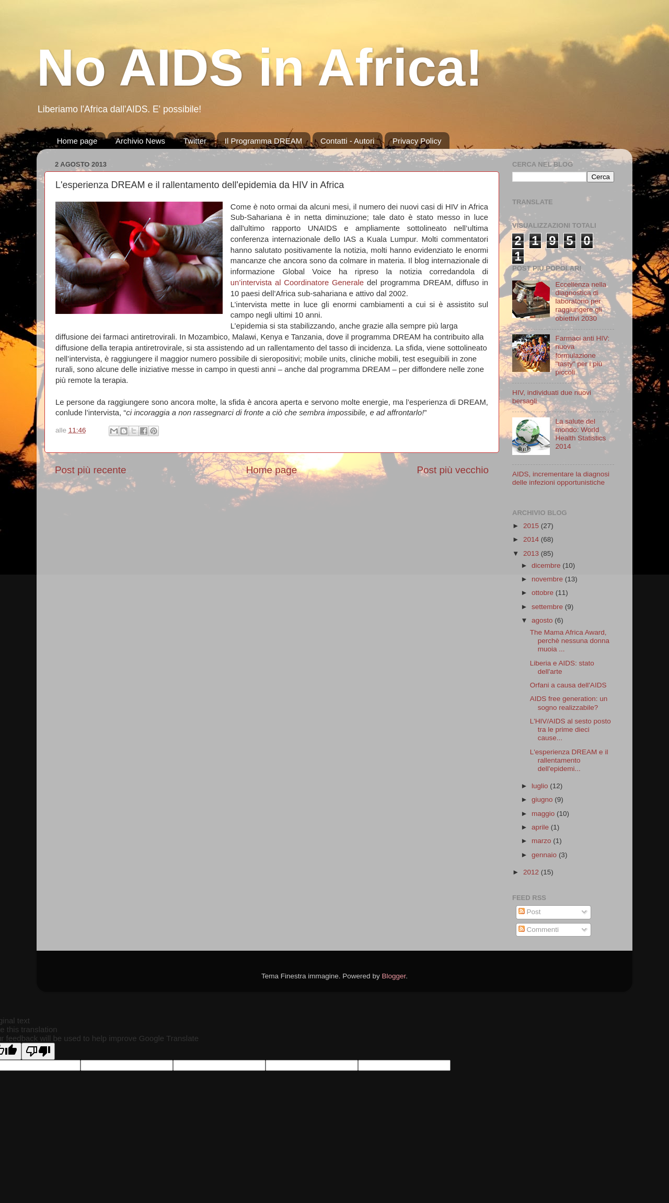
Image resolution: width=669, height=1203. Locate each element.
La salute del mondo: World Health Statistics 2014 (580, 434)
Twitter (194, 140)
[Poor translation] (38, 1051)
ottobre (544, 593)
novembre (548, 579)
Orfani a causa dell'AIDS (568, 685)
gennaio (545, 855)
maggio (544, 813)
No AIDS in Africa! (260, 67)
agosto (543, 620)
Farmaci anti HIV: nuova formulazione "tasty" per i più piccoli (582, 355)
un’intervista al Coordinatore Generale (297, 282)
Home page (77, 140)
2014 (532, 539)
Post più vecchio (453, 469)
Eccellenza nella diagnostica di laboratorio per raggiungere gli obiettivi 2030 (580, 301)
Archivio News (140, 140)
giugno (543, 799)
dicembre (547, 565)
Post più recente (90, 469)
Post (529, 912)
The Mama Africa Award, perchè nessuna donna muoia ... (569, 640)
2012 (532, 872)
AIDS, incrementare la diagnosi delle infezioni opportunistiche (560, 478)
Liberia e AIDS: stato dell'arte (562, 667)
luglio (541, 786)
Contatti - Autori (347, 140)
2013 (532, 553)
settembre (548, 607)
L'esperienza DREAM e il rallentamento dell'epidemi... (569, 760)
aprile (541, 827)
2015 (532, 526)
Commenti (538, 929)
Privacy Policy (417, 140)
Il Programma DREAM (263, 140)
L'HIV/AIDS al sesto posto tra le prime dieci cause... (570, 729)
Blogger (394, 976)
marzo (542, 841)
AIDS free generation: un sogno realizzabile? (569, 703)
